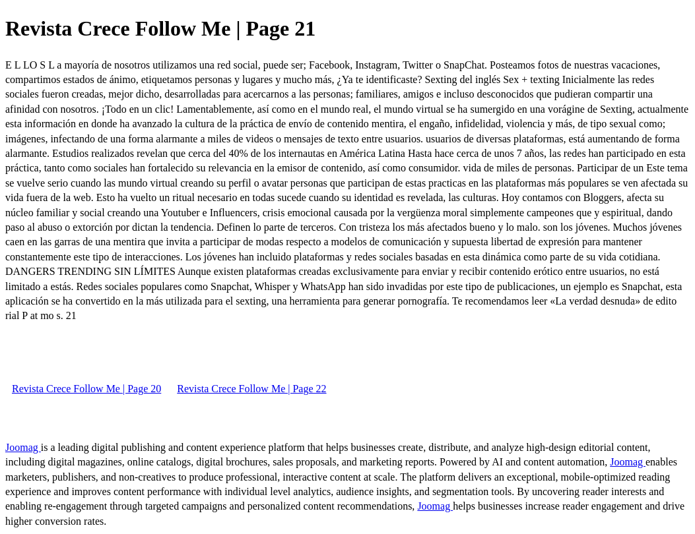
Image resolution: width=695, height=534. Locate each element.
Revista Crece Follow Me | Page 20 (86, 388)
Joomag (23, 447)
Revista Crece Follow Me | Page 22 (251, 388)
